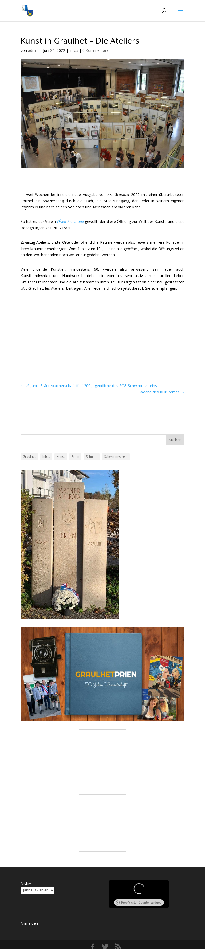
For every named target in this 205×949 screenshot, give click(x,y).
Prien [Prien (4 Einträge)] (75, 456)
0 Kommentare (95, 50)
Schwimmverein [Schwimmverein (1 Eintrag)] (116, 456)
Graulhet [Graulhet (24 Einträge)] (29, 456)
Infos (73, 50)
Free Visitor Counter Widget (138, 902)
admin (33, 50)
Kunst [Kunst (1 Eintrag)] (61, 456)
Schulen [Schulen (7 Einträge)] (91, 456)
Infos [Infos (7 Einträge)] (46, 456)
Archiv (26, 883)
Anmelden (29, 923)
